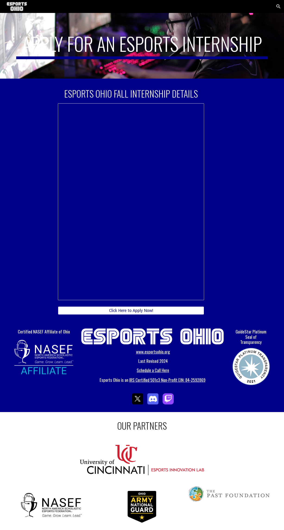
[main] (142, 46)
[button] (278, 6)
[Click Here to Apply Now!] (131, 310)
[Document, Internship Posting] (131, 201)
